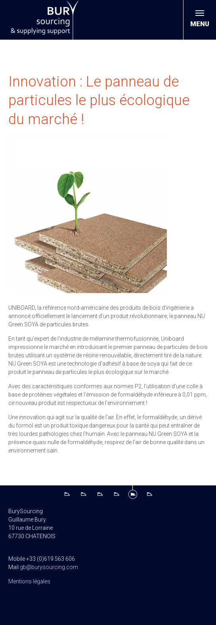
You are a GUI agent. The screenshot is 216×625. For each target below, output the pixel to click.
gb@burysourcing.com (49, 567)
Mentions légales (29, 581)
